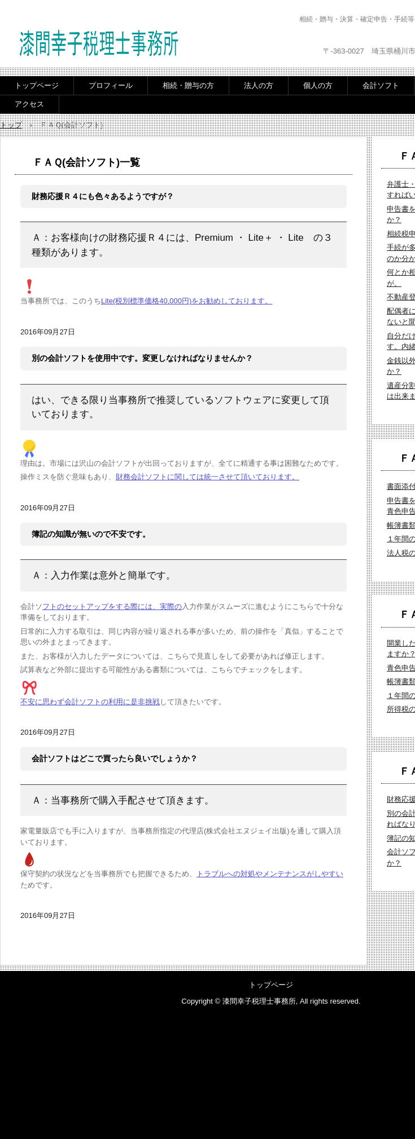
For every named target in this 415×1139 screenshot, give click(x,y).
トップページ (37, 85)
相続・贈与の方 (188, 85)
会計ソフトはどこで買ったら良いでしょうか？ (115, 758)
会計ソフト (380, 85)
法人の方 (258, 85)
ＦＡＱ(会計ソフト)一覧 (86, 162)
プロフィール (111, 85)
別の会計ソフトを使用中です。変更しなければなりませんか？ (142, 358)
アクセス (29, 104)
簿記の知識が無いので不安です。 (91, 533)
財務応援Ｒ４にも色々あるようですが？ (103, 196)
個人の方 (318, 85)
